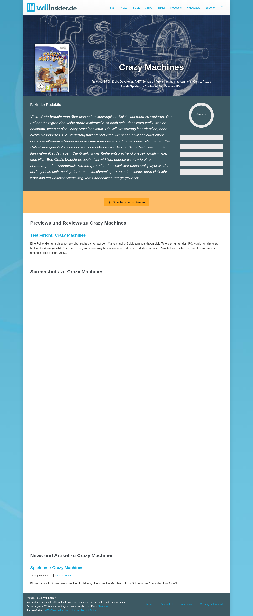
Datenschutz (167, 604)
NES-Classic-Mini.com (56, 610)
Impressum (187, 604)
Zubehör (210, 7)
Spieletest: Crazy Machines (56, 567)
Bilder (161, 7)
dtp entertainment (180, 81)
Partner (150, 604)
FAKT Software (144, 81)
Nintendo (103, 606)
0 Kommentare (63, 575)
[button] (222, 8)
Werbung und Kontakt (211, 604)
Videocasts (193, 7)
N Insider (74, 610)
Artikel (149, 7)
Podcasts (176, 7)
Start (113, 7)
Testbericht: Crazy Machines (58, 235)
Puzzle (207, 81)
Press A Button (89, 610)
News (124, 7)
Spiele (136, 7)
